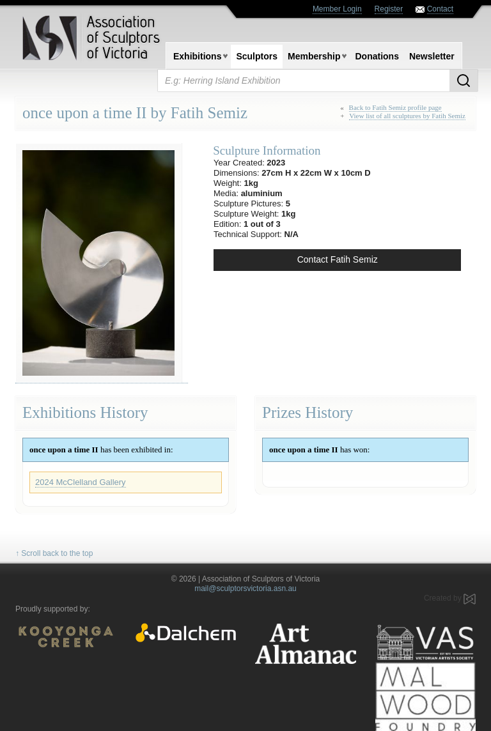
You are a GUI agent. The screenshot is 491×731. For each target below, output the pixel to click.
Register (389, 8)
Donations (376, 56)
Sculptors (256, 56)
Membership (314, 56)
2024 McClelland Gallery (80, 482)
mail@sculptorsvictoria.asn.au (245, 588)
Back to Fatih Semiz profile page (395, 107)
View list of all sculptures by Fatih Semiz (407, 115)
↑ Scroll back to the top (54, 553)
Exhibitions (197, 56)
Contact (440, 8)
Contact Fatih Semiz (337, 259)
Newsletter (432, 56)
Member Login (337, 8)
